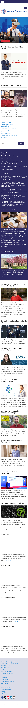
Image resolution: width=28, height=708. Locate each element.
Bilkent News (5, 677)
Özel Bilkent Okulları (7, 673)
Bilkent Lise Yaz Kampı (9, 38)
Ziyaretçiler (4, 137)
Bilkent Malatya (5, 665)
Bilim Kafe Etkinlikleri (7, 159)
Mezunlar (3, 132)
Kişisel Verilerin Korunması (8, 693)
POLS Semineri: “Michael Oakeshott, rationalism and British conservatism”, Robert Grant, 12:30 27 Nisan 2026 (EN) (14, 191)
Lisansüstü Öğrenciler (7, 130)
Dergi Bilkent (5, 679)
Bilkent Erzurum (5, 667)
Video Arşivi (4, 683)
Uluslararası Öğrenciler (7, 124)
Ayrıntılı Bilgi (5, 41)
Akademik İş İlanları (6, 689)
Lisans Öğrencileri (6, 122)
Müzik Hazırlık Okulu (7, 671)
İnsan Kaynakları (5, 687)
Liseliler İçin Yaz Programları (9, 135)
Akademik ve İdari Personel (8, 128)
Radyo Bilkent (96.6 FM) (7, 681)
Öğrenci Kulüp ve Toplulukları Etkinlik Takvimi (14, 166)
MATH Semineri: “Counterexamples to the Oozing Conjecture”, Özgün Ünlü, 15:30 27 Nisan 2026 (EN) (12, 197)
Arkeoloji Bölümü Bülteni (8, 169)
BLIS (2, 669)
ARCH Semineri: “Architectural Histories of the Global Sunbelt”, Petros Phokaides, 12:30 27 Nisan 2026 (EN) (14, 178)
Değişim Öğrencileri (6, 126)
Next (27, 30)
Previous (1, 30)
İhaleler (3, 691)
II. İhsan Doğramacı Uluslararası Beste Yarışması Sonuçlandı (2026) (11, 162)
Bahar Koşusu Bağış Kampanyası (10, 156)
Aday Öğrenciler (5, 134)
